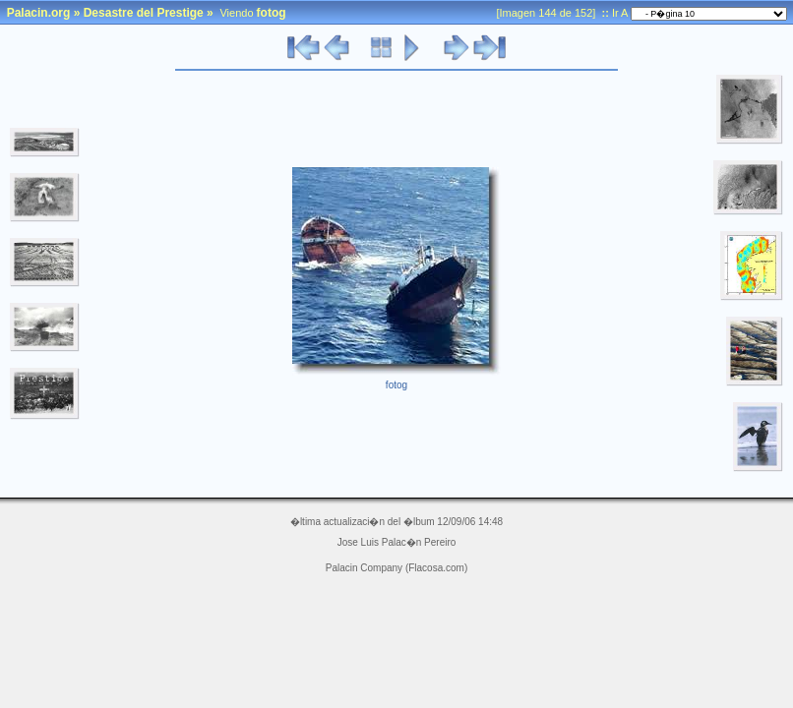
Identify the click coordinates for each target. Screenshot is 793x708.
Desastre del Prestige (144, 13)
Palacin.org (39, 13)
